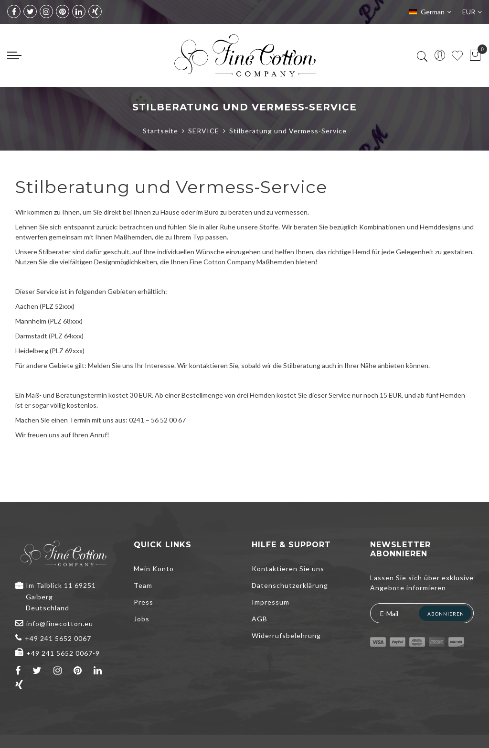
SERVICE (203, 131)
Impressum (270, 602)
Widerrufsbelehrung (286, 635)
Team (143, 585)
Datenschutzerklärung (290, 585)
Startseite (160, 131)
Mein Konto (154, 568)
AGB (259, 619)
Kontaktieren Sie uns (288, 568)
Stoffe (268, 227)
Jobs (141, 619)
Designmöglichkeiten (125, 262)
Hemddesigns (440, 227)
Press (143, 602)
